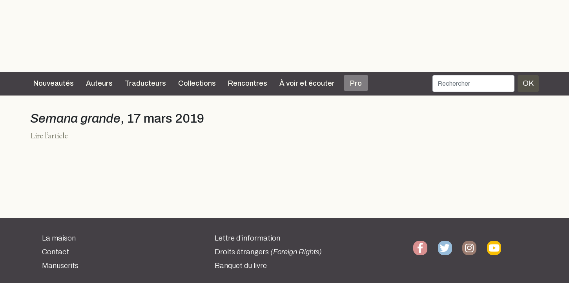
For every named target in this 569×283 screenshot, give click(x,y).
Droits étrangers (268, 252)
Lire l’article (49, 135)
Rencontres (247, 83)
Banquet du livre (241, 266)
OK (528, 83)
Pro (356, 83)
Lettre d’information (247, 238)
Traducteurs (145, 83)
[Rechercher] (473, 83)
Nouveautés (53, 83)
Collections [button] (197, 83)
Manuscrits (60, 266)
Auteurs (99, 83)
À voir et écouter (307, 83)
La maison (59, 238)
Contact (55, 252)
